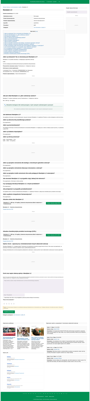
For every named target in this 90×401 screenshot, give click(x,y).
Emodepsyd (17, 373)
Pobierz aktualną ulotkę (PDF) (53, 203)
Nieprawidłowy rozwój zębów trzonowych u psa (23, 339)
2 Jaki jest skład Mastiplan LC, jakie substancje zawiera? (16, 34)
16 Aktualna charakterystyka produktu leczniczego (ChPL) (17, 53)
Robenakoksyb (17, 386)
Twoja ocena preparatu (8, 299)
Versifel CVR (56, 349)
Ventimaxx (9, 363)
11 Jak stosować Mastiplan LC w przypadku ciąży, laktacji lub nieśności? (20, 46)
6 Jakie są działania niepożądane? (11, 40)
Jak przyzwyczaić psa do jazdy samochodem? (9, 338)
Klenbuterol (17, 366)
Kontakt (46, 396)
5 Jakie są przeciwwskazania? (10, 38)
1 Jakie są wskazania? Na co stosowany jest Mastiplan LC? (17, 33)
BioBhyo (9, 356)
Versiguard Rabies (58, 358)
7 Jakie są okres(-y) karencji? (10, 41)
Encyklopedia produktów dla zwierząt (37, 1)
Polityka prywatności (40, 396)
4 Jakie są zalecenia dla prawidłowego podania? (15, 37)
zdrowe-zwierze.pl (53, 399)
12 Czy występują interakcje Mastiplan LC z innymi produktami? (18, 48)
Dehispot (9, 370)
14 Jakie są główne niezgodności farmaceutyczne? (15, 51)
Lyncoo (8, 377)
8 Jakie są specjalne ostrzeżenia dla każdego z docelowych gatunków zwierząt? (22, 42)
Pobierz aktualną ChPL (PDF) (53, 235)
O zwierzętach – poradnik (51, 1)
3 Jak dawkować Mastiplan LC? (11, 36)
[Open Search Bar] (59, 1)
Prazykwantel (21, 373)
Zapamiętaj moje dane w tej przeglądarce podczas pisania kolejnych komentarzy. (21, 297)
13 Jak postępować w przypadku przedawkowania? (15, 49)
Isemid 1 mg (56, 339)
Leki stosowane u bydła (16, 7)
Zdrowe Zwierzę (6, 7)
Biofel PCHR (56, 329)
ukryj (36, 31)
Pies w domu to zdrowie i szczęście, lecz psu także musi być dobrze (37, 338)
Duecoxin (9, 384)
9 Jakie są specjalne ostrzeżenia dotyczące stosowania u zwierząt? (19, 44)
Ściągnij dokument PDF (8, 209)
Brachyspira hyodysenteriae (19, 359)
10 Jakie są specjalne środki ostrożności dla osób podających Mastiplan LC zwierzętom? (24, 45)
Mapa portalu (51, 396)
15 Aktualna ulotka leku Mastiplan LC (12, 52)
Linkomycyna (17, 380)
